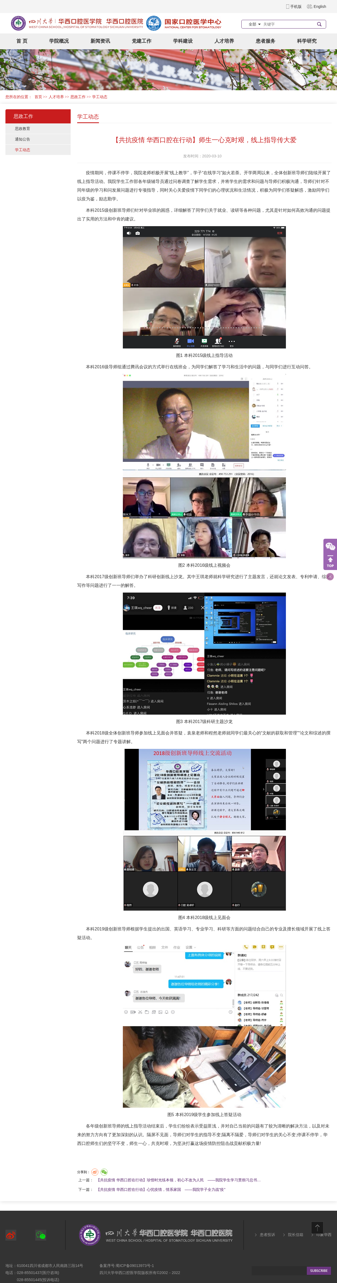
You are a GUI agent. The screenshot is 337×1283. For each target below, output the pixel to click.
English (320, 6)
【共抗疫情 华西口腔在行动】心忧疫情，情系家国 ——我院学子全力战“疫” (160, 1189)
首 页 (21, 41)
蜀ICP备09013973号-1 (135, 1265)
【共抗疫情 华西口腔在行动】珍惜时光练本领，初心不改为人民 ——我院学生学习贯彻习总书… (178, 1180)
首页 (38, 97)
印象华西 (324, 1234)
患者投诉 (267, 1234)
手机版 (296, 6)
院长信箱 (295, 1234)
